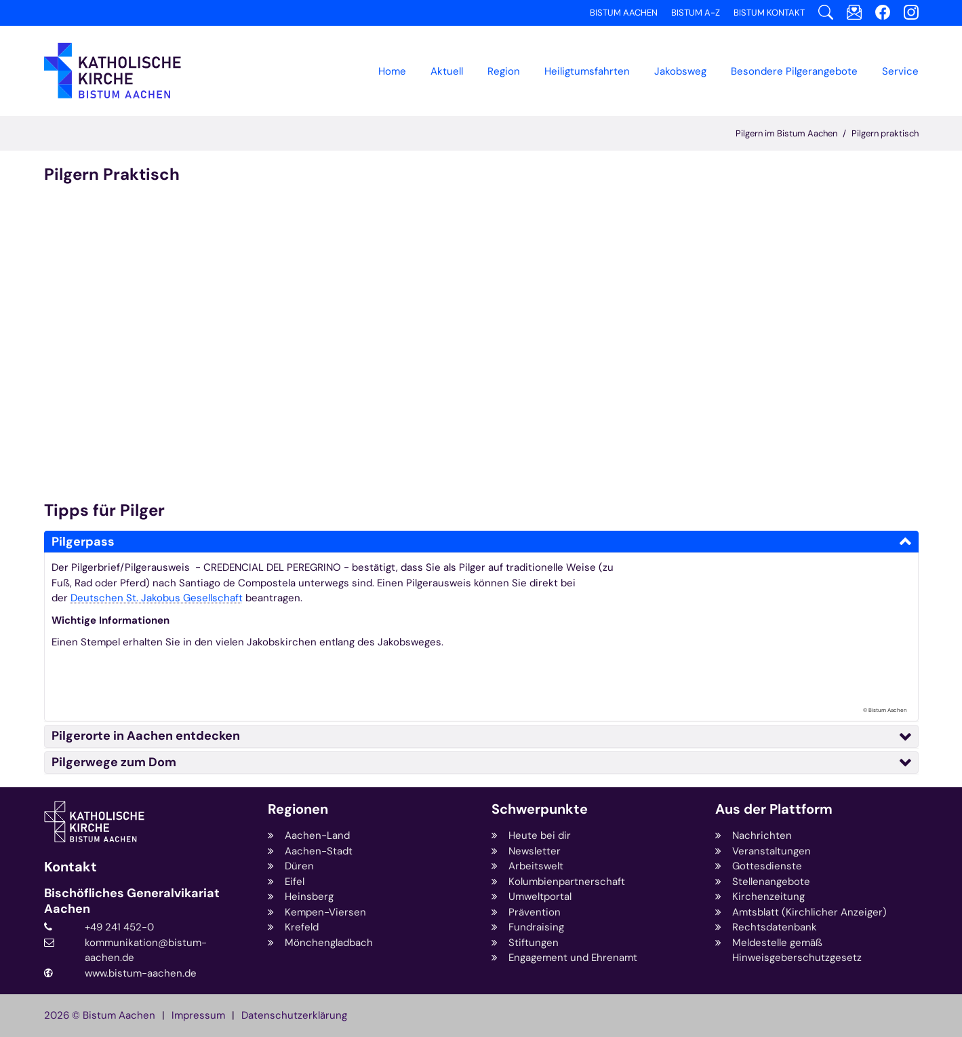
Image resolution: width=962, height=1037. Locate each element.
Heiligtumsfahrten (587, 71)
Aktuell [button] (446, 71)
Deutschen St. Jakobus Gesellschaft (157, 598)
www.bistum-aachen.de (141, 973)
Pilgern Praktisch (112, 174)
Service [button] (900, 71)
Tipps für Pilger (104, 510)
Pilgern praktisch (885, 133)
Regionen (298, 809)
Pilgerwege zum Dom (114, 762)
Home (392, 71)
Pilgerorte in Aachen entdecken (146, 736)
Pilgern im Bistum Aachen (786, 133)
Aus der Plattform (774, 809)
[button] (503, 71)
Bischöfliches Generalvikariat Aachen (132, 901)
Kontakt (70, 867)
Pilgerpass (83, 541)
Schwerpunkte (540, 809)
